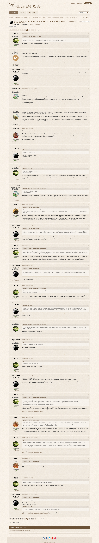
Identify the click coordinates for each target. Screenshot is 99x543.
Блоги (23, 14)
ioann (15, 204)
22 (16, 30)
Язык (47, 540)
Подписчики (83, 21)
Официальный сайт (32, 12)
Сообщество (13, 12)
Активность (22, 12)
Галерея (28, 14)
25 (22, 30)
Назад (13, 518)
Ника (15, 110)
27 (27, 30)
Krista (15, 417)
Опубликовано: (28, 33)
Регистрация (88, 3)
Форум (12, 14)
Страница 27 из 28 (41, 30)
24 (20, 30)
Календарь (18, 14)
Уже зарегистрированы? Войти (76, 3)
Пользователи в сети (44, 14)
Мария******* (16, 88)
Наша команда (35, 14)
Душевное (37, 24)
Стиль (51, 540)
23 (18, 30)
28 (29, 30)
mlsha (15, 51)
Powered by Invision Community (49, 542)
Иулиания (16, 128)
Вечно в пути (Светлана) (22, 24)
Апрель (16, 33)
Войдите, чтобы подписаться (74, 21)
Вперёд (32, 518)
